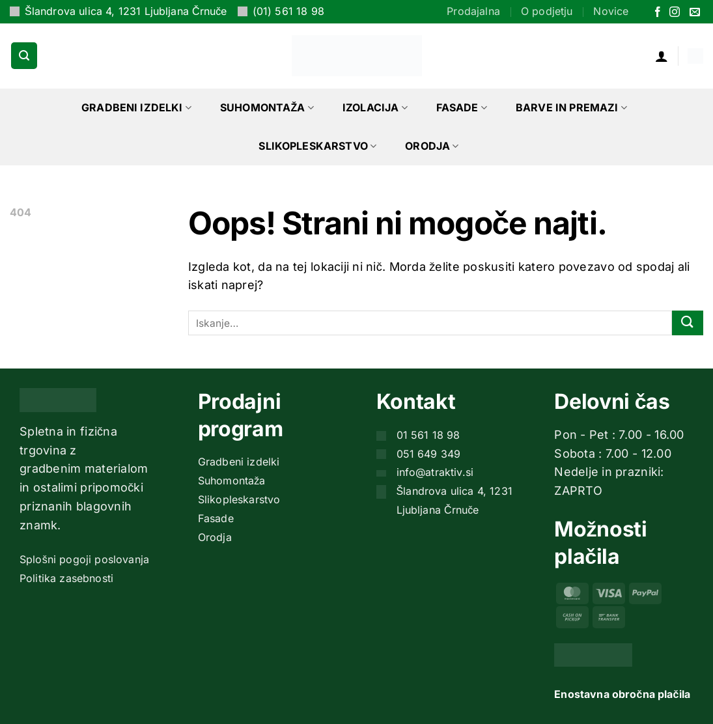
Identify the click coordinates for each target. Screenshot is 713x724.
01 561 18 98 (428, 434)
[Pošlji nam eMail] (695, 12)
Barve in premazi (571, 107)
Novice (610, 11)
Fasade (461, 107)
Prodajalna (473, 11)
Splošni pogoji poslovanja (84, 559)
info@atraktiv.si (435, 472)
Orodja (431, 145)
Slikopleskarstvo (317, 145)
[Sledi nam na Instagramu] (674, 12)
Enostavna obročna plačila (622, 694)
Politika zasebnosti (66, 578)
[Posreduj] (687, 323)
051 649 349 (429, 453)
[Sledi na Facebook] (657, 12)
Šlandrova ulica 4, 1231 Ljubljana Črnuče (126, 11)
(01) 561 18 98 (288, 11)
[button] (24, 55)
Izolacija (375, 107)
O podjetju (547, 11)
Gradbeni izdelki (136, 107)
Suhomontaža (267, 107)
